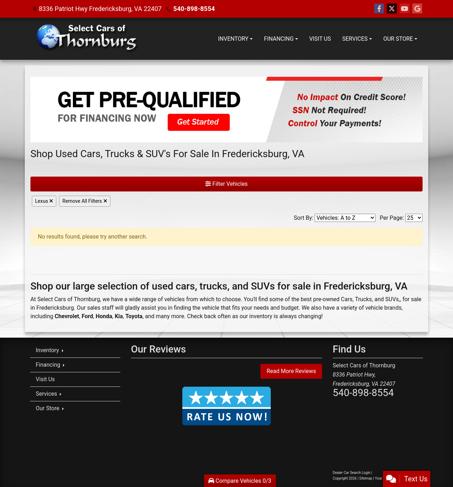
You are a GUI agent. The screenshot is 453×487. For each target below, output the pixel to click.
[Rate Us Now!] (226, 405)
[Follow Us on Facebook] (379, 9)
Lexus (44, 201)
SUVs (392, 299)
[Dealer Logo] (87, 38)
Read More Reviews (291, 371)
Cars (346, 299)
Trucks (363, 299)
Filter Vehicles (226, 184)
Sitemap (365, 478)
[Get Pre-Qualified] (226, 109)
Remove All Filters (84, 201)
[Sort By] (345, 218)
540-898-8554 (194, 8)
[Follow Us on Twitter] (392, 9)
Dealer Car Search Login (352, 473)
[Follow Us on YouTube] (404, 9)
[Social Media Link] (417, 9)
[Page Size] (414, 218)
